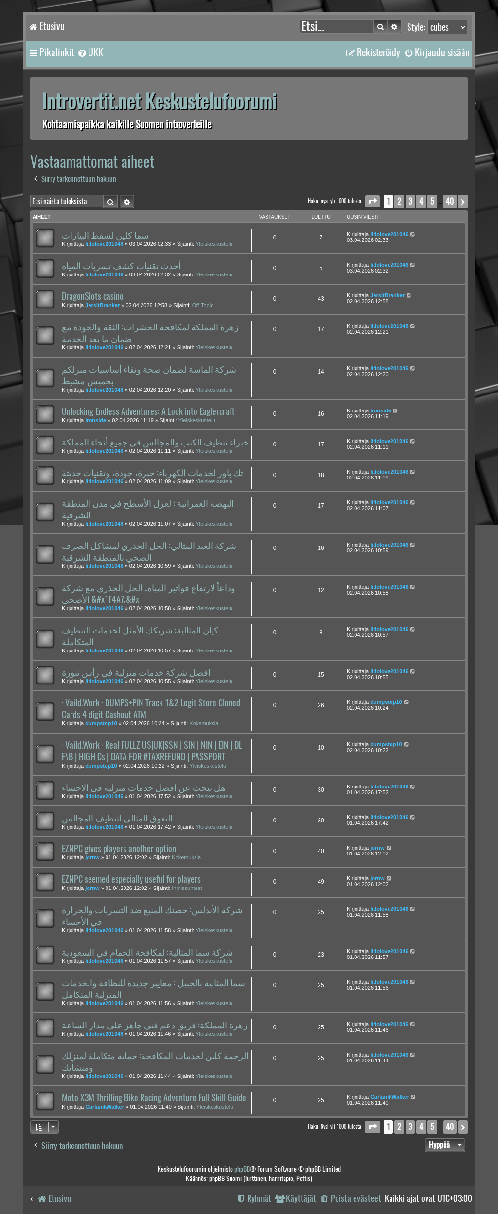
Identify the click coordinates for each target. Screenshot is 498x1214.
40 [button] (450, 201)
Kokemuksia (203, 723)
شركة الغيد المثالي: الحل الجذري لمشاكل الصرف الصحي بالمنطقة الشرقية (149, 551)
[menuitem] (90, 52)
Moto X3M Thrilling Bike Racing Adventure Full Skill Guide (154, 1098)
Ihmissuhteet (187, 888)
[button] (372, 201)
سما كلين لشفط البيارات (105, 235)
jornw (92, 857)
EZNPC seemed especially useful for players (131, 879)
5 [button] (432, 201)
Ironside (95, 420)
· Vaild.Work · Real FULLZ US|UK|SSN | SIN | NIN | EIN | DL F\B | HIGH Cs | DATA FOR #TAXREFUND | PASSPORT (152, 751)
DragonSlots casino (93, 296)
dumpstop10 (101, 723)
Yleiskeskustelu (214, 244)
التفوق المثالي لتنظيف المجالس (117, 818)
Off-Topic (202, 305)
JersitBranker (102, 305)
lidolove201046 (104, 244)
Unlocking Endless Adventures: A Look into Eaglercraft (148, 411)
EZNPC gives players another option (119, 849)
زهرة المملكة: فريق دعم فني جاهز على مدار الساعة (155, 1025)
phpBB (242, 1169)
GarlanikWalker (104, 1107)
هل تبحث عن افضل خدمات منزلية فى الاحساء (144, 787)
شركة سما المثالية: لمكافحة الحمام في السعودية (147, 952)
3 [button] (410, 201)
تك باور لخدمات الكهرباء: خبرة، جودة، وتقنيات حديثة (152, 473)
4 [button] (421, 201)
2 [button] (399, 201)
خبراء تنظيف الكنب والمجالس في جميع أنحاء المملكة (155, 442)
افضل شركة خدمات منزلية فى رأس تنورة (136, 672)
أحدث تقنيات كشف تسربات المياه (121, 266)
